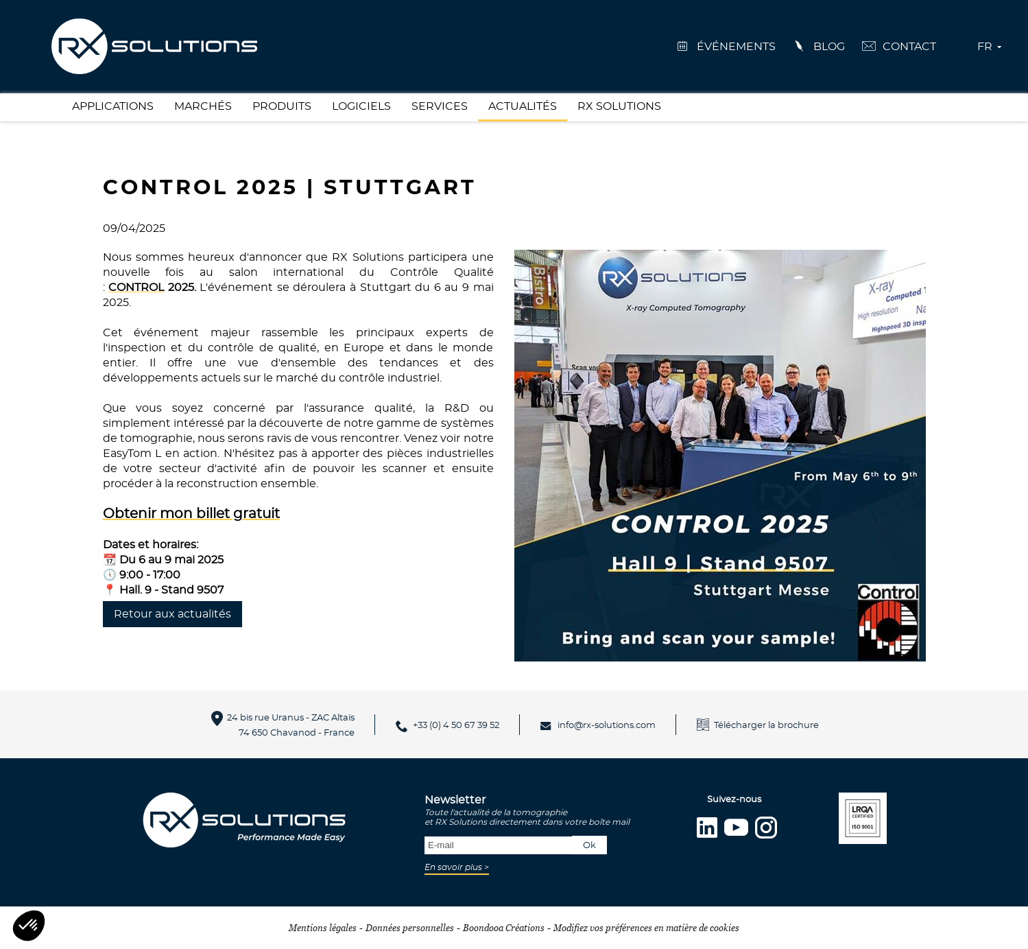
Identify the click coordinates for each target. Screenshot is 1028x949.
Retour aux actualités (172, 614)
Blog (829, 46)
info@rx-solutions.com (607, 725)
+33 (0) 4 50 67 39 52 (456, 725)
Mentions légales (323, 927)
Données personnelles (410, 927)
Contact (909, 46)
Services (439, 106)
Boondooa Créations (504, 927)
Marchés (203, 106)
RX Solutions (619, 106)
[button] (28, 925)
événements (736, 46)
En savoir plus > (457, 867)
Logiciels (361, 106)
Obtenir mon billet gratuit (191, 514)
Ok (589, 845)
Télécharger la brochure (766, 725)
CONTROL (136, 287)
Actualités (522, 106)
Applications (113, 106)
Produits (281, 106)
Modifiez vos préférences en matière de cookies (646, 927)
